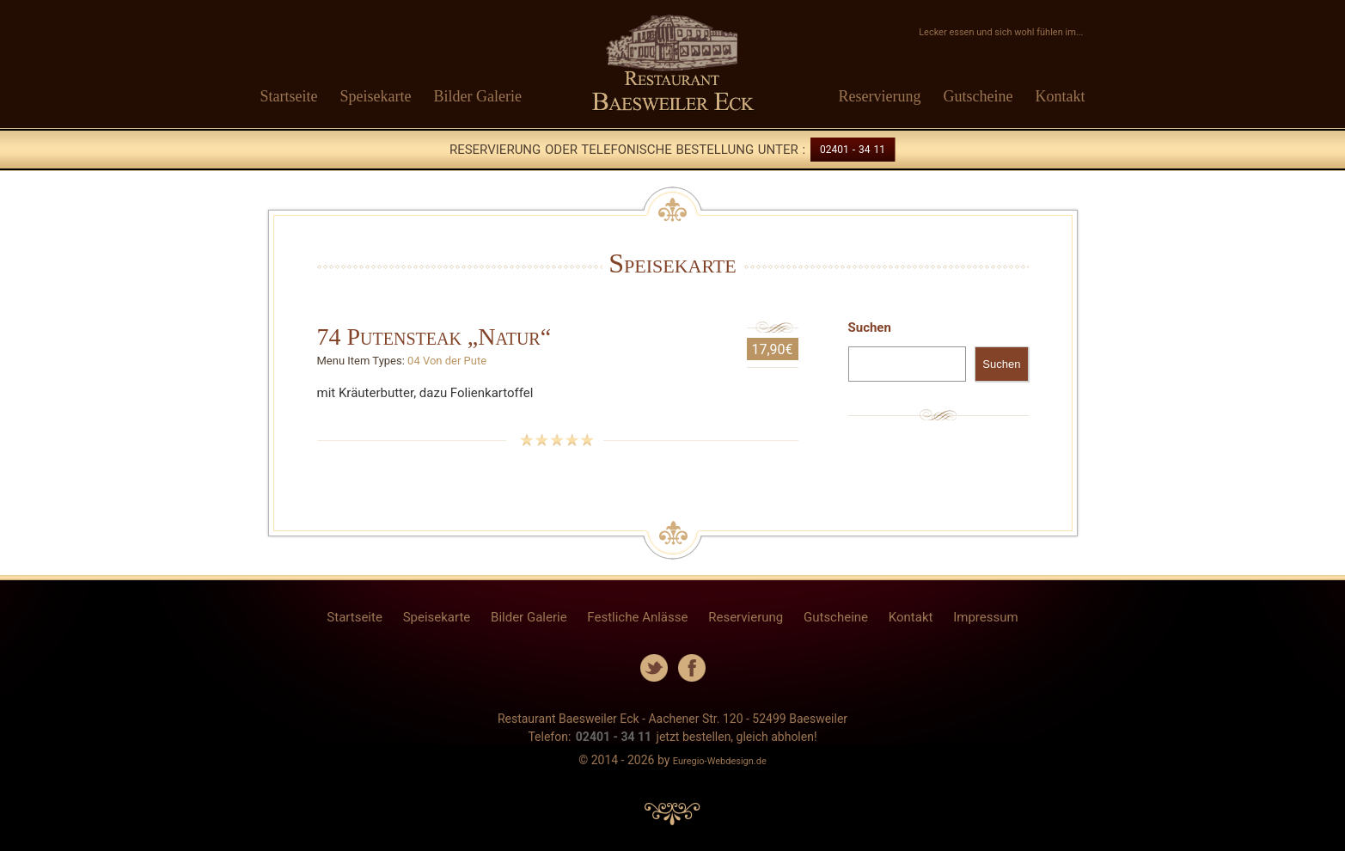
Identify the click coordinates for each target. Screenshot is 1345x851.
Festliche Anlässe (637, 617)
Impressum (985, 617)
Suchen (869, 327)
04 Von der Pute (446, 360)
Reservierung (880, 96)
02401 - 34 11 (852, 150)
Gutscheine (978, 96)
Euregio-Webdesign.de (720, 761)
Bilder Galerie (477, 96)
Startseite (289, 96)
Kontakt (1060, 96)
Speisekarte (375, 96)
